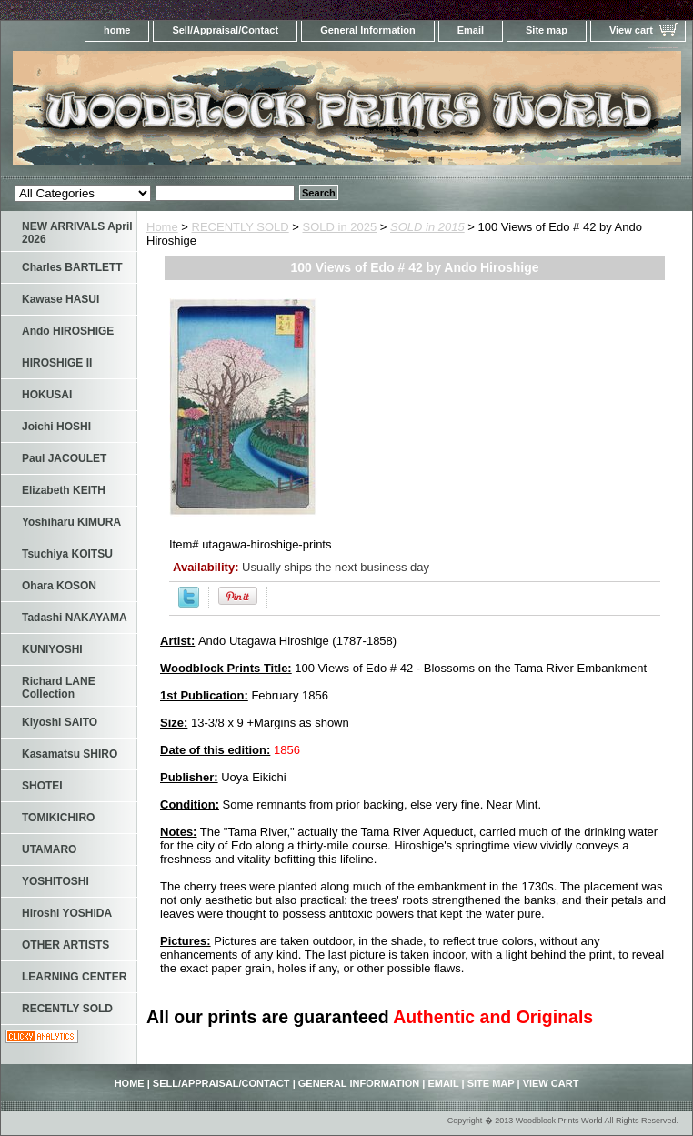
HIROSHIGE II (57, 363)
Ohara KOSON (59, 585)
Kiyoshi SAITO (59, 722)
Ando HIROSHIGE (68, 331)
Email (470, 30)
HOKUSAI (47, 394)
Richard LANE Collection (58, 687)
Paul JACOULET (64, 458)
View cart (631, 30)
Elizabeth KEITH (63, 490)
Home (162, 227)
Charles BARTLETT (72, 267)
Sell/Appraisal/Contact (225, 30)
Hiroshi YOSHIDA (67, 913)
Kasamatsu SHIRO (69, 754)
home (117, 30)
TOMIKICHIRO (58, 817)
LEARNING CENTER (74, 976)
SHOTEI (42, 785)
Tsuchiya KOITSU (67, 554)
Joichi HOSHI (56, 426)
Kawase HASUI (60, 299)
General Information (368, 30)
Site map (546, 30)
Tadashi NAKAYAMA (74, 617)
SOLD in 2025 (340, 227)
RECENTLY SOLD (240, 227)
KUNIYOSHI (52, 649)
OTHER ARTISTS (65, 945)
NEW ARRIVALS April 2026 (77, 233)
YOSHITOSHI (55, 881)
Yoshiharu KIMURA (71, 522)
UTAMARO (49, 849)
